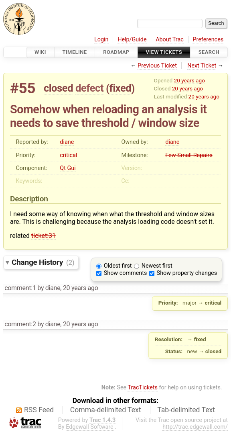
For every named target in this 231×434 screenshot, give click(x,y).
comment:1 (20, 288)
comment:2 (20, 324)
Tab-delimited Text (186, 410)
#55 (22, 88)
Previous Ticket (157, 65)
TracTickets (143, 387)
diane (67, 142)
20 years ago (189, 80)
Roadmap (116, 52)
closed (58, 88)
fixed (120, 88)
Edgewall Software (89, 427)
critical (68, 155)
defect (89, 88)
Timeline (75, 52)
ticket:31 (43, 236)
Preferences (207, 39)
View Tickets (164, 52)
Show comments (125, 273)
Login (101, 39)
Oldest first (118, 265)
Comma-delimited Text (105, 410)
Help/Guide (132, 39)
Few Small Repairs (189, 155)
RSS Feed (39, 410)
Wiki (40, 52)
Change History (43, 262)
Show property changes (187, 273)
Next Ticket (201, 65)
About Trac (170, 39)
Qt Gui (67, 168)
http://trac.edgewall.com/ (195, 427)
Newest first (157, 265)
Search (209, 52)
